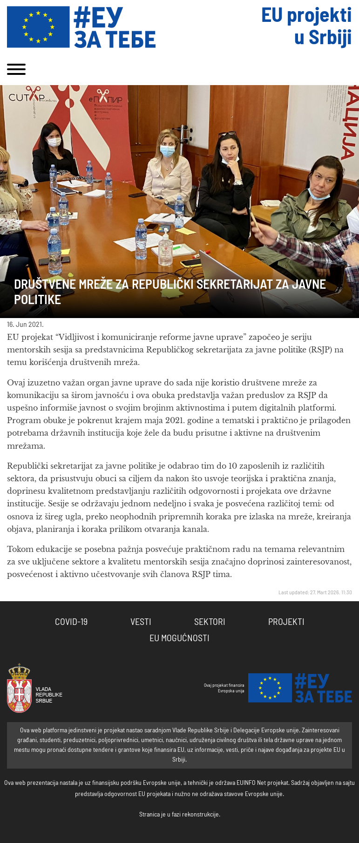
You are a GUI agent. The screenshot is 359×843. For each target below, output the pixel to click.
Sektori (209, 622)
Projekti (286, 622)
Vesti (140, 622)
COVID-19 (71, 622)
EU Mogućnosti (179, 638)
